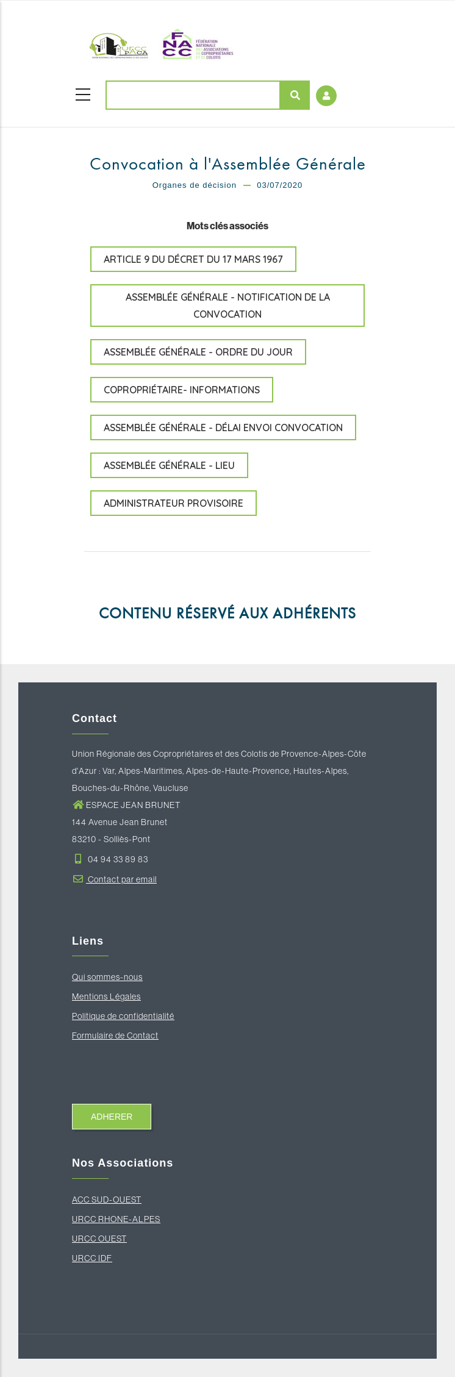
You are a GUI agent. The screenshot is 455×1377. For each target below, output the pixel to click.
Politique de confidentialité (123, 1015)
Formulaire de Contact (115, 1035)
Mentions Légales (106, 996)
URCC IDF (92, 1258)
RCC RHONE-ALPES (119, 1219)
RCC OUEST (102, 1238)
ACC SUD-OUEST (107, 1199)
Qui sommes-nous (107, 976)
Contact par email (114, 879)
